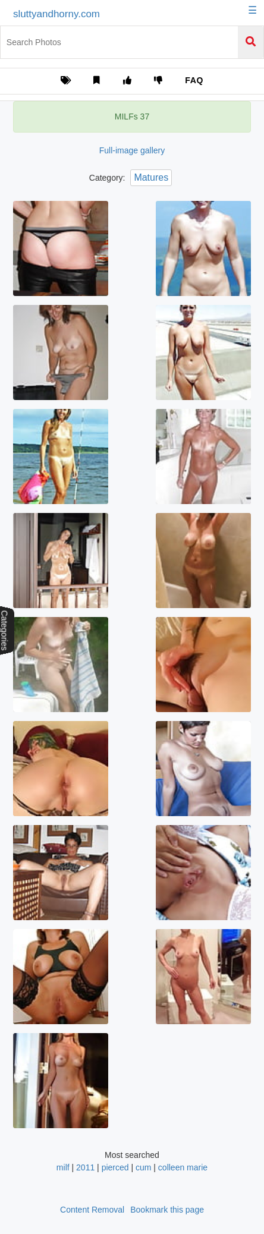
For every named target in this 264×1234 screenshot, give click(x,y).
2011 (85, 1167)
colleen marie (183, 1167)
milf (63, 1167)
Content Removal (92, 1209)
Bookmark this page (167, 1209)
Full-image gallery (132, 150)
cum (143, 1167)
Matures (151, 177)
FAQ (194, 80)
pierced (115, 1167)
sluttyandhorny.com (56, 14)
